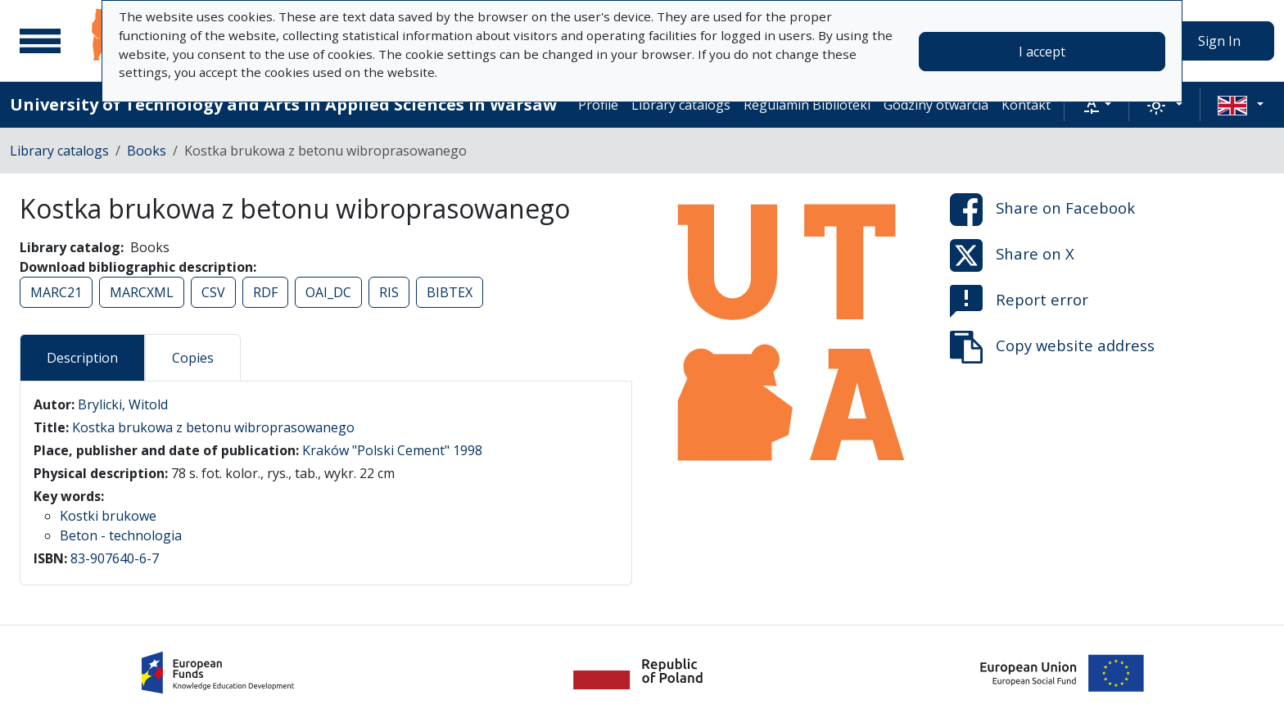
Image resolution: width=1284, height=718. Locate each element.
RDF (265, 292)
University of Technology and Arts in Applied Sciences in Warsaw (283, 104)
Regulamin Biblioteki (807, 105)
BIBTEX (449, 292)
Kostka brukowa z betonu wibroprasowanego (213, 427)
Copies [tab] (193, 358)
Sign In (1219, 41)
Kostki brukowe (108, 516)
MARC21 (56, 292)
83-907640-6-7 (114, 558)
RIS (389, 292)
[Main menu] (40, 41)
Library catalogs (680, 105)
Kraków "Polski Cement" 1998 (392, 450)
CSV (213, 292)
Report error (1019, 301)
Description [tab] (82, 358)
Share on (1042, 209)
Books (146, 151)
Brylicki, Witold (123, 404)
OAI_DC (328, 292)
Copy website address (1052, 347)
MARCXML (142, 292)
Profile (598, 105)
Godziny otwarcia (936, 105)
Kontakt (1026, 105)
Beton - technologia (121, 535)
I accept (1042, 52)
